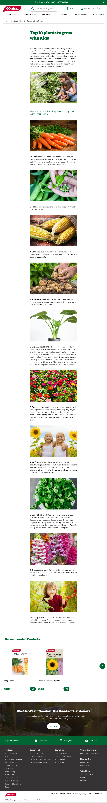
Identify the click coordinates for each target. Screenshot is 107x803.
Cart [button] (102, 9)
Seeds (7, 756)
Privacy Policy (80, 794)
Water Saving (10, 772)
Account (89, 9)
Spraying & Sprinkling (13, 784)
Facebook (41, 740)
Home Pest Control (12, 778)
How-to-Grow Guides (38, 756)
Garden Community (63, 15)
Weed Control (10, 775)
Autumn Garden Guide (38, 753)
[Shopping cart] (98, 8)
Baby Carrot (9, 681)
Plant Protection (11, 762)
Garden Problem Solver (38, 762)
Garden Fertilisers (11, 766)
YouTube (91, 740)
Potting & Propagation (13, 759)
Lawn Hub (46, 15)
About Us (70, 794)
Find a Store (84, 765)
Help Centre (98, 15)
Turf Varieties (60, 759)
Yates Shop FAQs (86, 774)
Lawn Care (9, 769)
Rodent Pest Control (12, 781)
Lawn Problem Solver (63, 756)
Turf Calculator (60, 762)
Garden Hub (29, 15)
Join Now (53, 726)
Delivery (83, 777)
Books (7, 787)
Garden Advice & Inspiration (40, 759)
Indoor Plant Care (11, 753)
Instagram (66, 740)
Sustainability (81, 15)
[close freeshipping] (103, 2)
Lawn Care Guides (61, 753)
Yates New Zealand (58, 794)
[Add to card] (33, 689)
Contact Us (84, 762)
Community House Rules (89, 753)
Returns (83, 780)
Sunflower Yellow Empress (49, 681)
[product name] (20, 662)
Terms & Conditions (95, 794)
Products (12, 15)
